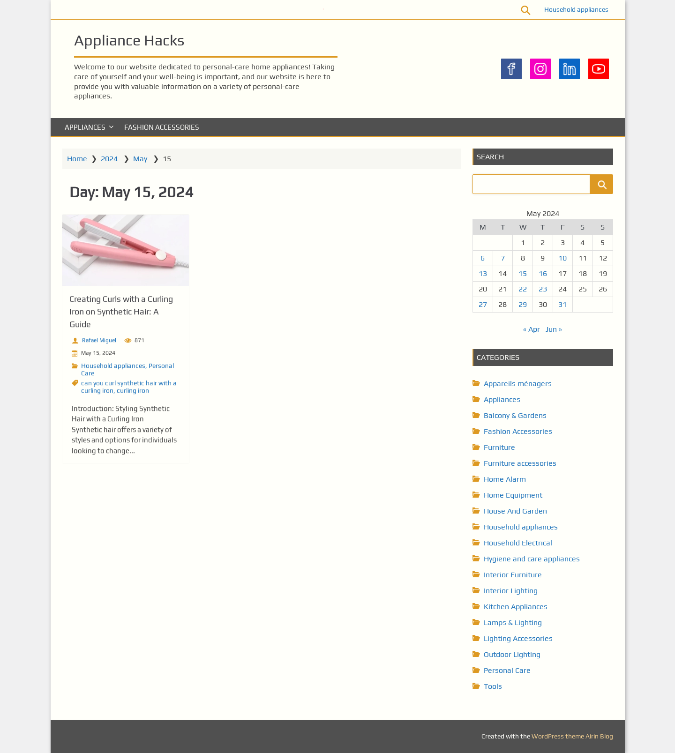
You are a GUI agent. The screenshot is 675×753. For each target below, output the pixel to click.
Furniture (499, 447)
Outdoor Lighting (512, 654)
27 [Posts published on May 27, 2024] (483, 304)
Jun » (554, 329)
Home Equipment (513, 495)
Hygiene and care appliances (532, 558)
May (140, 158)
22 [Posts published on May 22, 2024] (522, 288)
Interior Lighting (511, 590)
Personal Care (507, 670)
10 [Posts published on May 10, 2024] (562, 257)
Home (77, 158)
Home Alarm (505, 479)
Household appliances (576, 9)
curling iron (133, 392)
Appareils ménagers (518, 383)
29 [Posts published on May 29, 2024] (522, 304)
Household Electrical (518, 542)
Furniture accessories (520, 463)
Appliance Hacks (129, 40)
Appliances (85, 127)
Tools (493, 686)
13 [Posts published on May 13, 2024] (483, 273)
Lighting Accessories (518, 638)
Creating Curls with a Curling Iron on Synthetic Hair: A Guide (121, 313)
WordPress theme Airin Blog (572, 736)
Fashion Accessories (161, 127)
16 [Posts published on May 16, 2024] (543, 273)
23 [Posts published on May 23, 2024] (543, 288)
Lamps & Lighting (513, 622)
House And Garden (515, 511)
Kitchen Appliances (516, 606)
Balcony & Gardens (515, 415)
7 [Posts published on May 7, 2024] (503, 257)
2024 (109, 158)
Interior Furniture (513, 574)
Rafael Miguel (99, 342)
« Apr (531, 329)
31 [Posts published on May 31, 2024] (562, 304)
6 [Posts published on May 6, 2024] (482, 257)
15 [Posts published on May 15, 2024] (522, 273)
